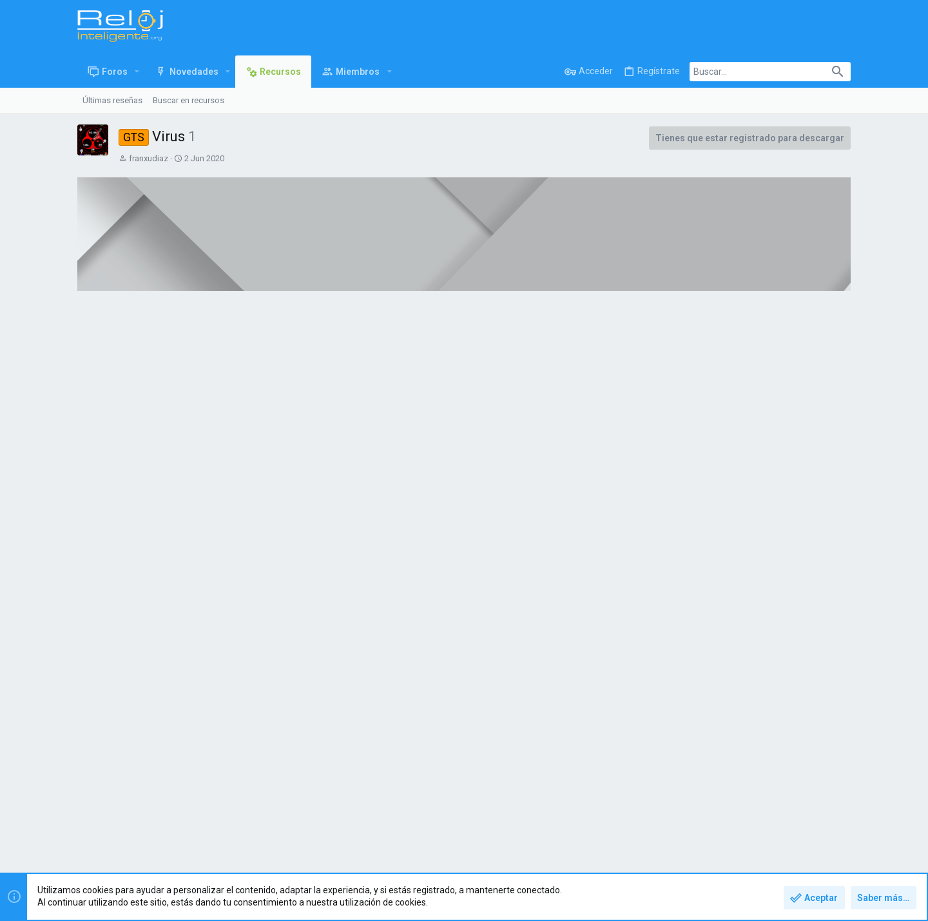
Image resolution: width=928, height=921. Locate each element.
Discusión (294, 347)
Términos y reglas (661, 824)
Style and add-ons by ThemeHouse (356, 859)
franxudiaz (148, 158)
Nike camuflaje (762, 622)
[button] (137, 71)
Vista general (116, 347)
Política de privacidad (742, 824)
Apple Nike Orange (769, 649)
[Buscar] (770, 71)
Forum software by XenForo (181, 859)
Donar (178, 347)
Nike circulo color (766, 556)
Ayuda (801, 824)
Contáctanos (597, 824)
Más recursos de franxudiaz (760, 537)
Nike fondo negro (767, 583)
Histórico (231, 347)
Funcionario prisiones (774, 676)
